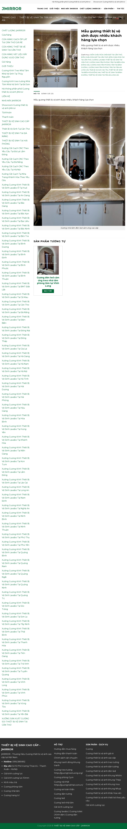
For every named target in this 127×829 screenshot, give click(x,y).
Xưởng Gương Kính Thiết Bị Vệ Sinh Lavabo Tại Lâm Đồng (15, 472)
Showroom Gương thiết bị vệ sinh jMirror (109, 2)
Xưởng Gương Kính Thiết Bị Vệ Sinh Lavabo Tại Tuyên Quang (15, 671)
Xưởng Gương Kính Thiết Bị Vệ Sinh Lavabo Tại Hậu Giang (15, 407)
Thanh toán (8, 117)
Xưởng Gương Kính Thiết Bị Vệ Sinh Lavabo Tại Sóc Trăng (15, 606)
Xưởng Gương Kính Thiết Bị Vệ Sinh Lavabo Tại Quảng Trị (15, 595)
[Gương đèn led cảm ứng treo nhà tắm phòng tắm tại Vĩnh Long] (48, 260)
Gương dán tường (63, 794)
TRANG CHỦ (42, 9)
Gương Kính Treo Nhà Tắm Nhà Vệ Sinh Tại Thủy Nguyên (15, 73)
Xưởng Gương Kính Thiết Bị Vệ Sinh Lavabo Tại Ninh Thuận (15, 526)
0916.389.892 (18, 761)
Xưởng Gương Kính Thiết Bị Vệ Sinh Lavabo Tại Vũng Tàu (15, 703)
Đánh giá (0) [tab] (47, 94)
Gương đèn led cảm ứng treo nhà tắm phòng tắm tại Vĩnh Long (48, 281)
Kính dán (59, 815)
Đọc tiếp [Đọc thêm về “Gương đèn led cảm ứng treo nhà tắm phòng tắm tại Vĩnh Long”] (48, 291)
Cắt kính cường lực (63, 807)
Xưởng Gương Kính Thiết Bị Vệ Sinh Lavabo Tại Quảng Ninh (15, 584)
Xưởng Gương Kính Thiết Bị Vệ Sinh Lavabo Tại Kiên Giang (15, 450)
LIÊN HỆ (109, 18)
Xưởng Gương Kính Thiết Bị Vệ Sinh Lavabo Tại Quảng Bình (15, 552)
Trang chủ (9, 17)
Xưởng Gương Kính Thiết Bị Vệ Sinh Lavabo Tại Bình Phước (15, 265)
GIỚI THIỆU (54, 9)
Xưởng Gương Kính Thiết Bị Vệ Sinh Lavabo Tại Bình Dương (15, 243)
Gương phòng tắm (13, 787)
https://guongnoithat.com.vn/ (68, 785)
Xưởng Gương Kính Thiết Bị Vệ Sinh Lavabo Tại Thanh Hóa (15, 642)
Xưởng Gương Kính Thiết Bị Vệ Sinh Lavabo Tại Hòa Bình (15, 418)
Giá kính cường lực (13, 773)
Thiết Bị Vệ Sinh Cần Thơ (98, 70)
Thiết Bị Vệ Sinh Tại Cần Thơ (16, 129)
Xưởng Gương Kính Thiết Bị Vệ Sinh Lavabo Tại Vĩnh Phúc (15, 692)
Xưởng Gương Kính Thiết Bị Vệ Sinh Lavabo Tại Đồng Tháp (15, 338)
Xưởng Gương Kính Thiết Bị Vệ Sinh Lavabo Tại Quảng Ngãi (15, 573)
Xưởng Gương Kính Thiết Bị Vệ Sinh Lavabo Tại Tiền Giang (15, 653)
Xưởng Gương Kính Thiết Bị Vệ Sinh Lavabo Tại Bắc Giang (15, 203)
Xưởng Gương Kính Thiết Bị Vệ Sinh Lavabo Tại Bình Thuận (15, 276)
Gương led (59, 798)
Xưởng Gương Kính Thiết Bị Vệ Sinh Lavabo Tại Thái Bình (15, 631)
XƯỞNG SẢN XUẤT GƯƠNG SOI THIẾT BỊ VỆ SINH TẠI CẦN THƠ (15, 721)
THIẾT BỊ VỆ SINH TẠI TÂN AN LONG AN (103, 75)
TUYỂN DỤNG (98, 18)
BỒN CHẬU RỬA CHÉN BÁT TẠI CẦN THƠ (106, 55)
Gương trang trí (12, 795)
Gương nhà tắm (12, 791)
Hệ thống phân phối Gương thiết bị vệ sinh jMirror (71, 2)
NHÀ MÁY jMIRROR (69, 9)
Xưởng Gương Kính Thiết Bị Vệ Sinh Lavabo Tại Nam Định (15, 497)
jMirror (11, 9)
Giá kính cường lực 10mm (16, 778)
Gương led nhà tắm (64, 802)
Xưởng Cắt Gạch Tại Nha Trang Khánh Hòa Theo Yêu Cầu (15, 177)
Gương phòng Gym (63, 777)
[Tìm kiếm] (124, 18)
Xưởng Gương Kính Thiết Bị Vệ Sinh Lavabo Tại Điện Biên (15, 320)
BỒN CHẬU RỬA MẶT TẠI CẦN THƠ (94, 57)
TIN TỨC (120, 9)
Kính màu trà (10, 782)
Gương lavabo (61, 811)
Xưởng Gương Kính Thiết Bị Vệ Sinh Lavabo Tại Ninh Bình (15, 516)
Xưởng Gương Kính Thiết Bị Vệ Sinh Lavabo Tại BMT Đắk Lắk (16, 286)
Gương (89, 749)
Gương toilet (76, 811)
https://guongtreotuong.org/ (68, 773)
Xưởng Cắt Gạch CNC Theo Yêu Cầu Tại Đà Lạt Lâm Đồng (15, 151)
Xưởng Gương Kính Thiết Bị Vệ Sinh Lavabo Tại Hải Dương (15, 386)
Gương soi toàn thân (64, 789)
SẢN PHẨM (109, 8)
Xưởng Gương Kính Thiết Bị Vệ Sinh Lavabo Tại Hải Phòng (15, 397)
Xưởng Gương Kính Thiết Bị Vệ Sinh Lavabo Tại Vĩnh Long (15, 682)
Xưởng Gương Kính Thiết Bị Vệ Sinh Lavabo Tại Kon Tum (15, 461)
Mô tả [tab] (37, 94)
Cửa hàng (6, 35)
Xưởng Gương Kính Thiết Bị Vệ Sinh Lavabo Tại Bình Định (15, 254)
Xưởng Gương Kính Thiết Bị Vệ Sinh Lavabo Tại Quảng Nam (15, 563)
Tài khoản (7, 112)
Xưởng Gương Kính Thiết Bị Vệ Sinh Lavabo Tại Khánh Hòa (15, 440)
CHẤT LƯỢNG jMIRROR (91, 8)
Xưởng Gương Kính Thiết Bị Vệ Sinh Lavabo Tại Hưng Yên (15, 429)
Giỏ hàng (6, 62)
